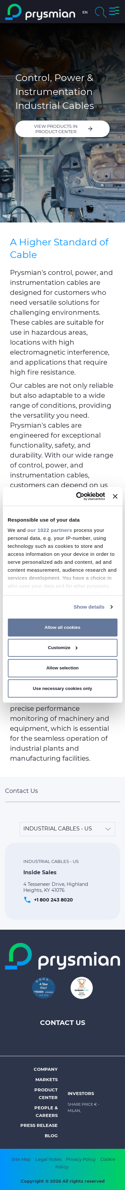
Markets (46, 1079)
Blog (51, 1135)
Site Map (21, 1159)
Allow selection (62, 667)
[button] (114, 12)
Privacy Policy (81, 1159)
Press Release (39, 1125)
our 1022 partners (49, 530)
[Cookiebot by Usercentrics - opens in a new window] (78, 496)
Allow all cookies (62, 627)
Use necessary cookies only (62, 688)
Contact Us (62, 1023)
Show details (89, 607)
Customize (63, 647)
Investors (81, 1093)
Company (46, 1069)
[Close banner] (115, 496)
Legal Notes (48, 1159)
